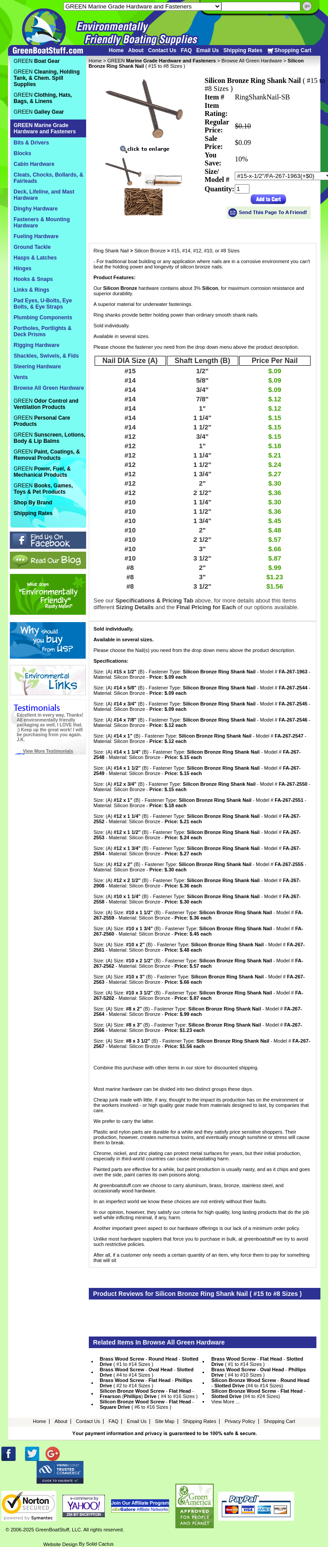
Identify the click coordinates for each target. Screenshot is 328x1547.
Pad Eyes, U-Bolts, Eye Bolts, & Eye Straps (43, 303)
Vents (21, 377)
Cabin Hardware (34, 164)
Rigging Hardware (37, 345)
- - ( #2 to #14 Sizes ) (146, 1383)
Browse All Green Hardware (251, 60)
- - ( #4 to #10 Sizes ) (258, 1372)
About (136, 50)
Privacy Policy (239, 1421)
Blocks (22, 153)
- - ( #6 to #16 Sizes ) (147, 1404)
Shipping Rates (242, 50)
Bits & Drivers (31, 143)
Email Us (207, 50)
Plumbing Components (43, 317)
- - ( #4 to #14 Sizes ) (147, 1372)
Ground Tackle (32, 247)
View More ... (225, 1401)
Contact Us (162, 50)
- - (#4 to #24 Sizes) (258, 1393)
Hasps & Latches (35, 258)
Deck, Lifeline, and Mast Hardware (44, 195)
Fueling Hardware (36, 236)
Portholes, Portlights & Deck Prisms (43, 331)
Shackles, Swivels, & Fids (46, 356)
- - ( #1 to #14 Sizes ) (149, 1361)
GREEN (161, 60)
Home (116, 50)
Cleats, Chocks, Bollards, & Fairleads (48, 178)
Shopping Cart (289, 50)
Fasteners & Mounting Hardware (42, 222)
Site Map (164, 1421)
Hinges (23, 268)
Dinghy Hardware (36, 209)
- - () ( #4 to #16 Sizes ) (149, 1393)
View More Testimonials (48, 751)
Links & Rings (32, 290)
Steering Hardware (37, 366)
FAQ (186, 50)
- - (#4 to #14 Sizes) (260, 1383)
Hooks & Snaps (33, 279)
